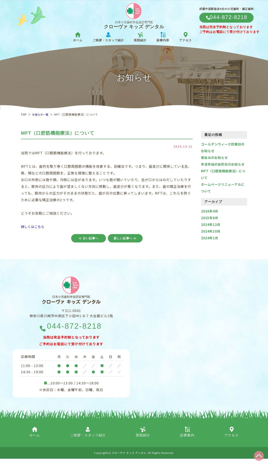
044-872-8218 (74, 332)
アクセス (185, 37)
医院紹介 (140, 37)
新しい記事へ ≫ (125, 238)
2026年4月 (210, 217)
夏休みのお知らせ (215, 157)
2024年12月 (211, 231)
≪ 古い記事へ (88, 238)
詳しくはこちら (33, 226)
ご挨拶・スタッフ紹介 (108, 37)
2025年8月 (210, 224)
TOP (24, 114)
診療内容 (163, 37)
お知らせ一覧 (41, 114)
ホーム (77, 37)
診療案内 (187, 438)
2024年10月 (211, 237)
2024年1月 (210, 244)
